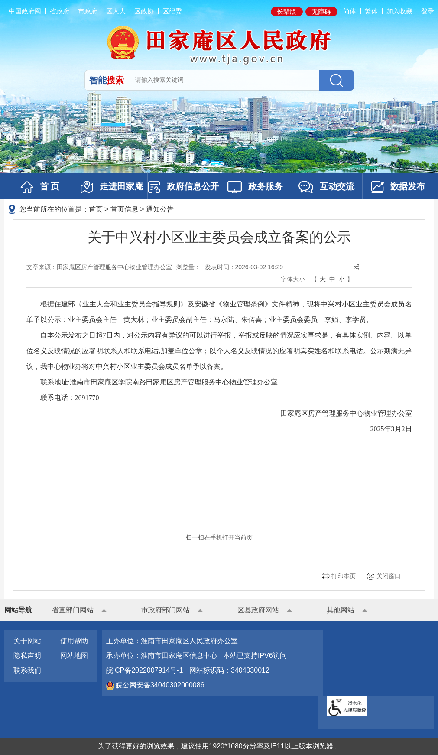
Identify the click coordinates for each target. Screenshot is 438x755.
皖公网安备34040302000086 (159, 685)
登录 (427, 11)
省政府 (59, 11)
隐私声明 (27, 655)
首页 (96, 209)
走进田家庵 (112, 187)
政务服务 (255, 187)
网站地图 (74, 655)
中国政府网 (25, 11)
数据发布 (398, 187)
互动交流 (326, 187)
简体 (349, 11)
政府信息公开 (183, 187)
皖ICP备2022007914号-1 (144, 670)
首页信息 (124, 209)
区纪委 (172, 11)
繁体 (371, 11)
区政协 (144, 11)
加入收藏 (399, 11)
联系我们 (27, 670)
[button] (287, 11)
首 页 (40, 187)
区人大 (116, 11)
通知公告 (160, 209)
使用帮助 (74, 640)
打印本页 (343, 576)
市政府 (87, 11)
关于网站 (27, 640)
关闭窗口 (388, 576)
